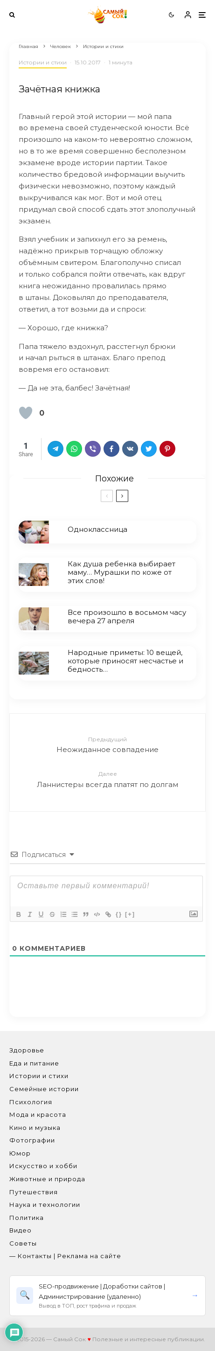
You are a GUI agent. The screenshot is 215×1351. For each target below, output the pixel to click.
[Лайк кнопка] (26, 413)
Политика (26, 1217)
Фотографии (32, 1140)
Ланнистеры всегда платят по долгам (107, 778)
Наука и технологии (44, 1204)
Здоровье (26, 1050)
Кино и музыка (35, 1127)
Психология (30, 1102)
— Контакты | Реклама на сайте (65, 1256)
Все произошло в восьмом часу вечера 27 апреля (127, 616)
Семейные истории (44, 1089)
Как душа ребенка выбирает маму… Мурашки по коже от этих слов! (121, 572)
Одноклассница (97, 529)
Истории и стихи (43, 62)
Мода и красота (37, 1114)
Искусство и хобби (43, 1166)
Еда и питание (34, 1063)
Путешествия (33, 1192)
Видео (20, 1230)
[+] (130, 914)
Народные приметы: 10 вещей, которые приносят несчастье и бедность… (125, 663)
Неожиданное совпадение (107, 744)
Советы (23, 1243)
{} (119, 914)
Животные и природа (47, 1179)
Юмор (20, 1153)
